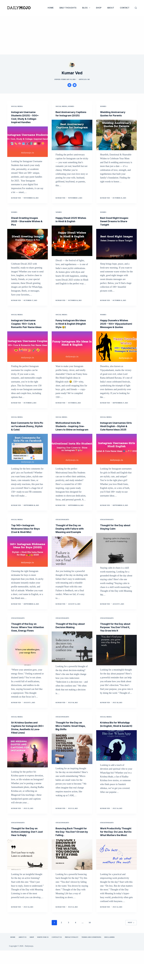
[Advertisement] (72, 35)
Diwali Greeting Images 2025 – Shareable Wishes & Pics (27, 221)
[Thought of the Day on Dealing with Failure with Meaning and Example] (72, 558)
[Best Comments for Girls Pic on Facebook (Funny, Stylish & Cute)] (27, 452)
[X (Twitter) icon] (75, 85)
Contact (124, 7)
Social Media (17, 106)
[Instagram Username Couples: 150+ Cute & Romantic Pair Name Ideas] (27, 350)
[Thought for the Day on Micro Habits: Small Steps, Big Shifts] (72, 759)
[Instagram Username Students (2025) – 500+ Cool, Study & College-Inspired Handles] (27, 141)
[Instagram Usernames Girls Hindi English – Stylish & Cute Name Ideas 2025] (116, 456)
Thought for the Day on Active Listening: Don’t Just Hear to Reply (26, 842)
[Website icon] (69, 85)
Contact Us (55, 951)
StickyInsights (62, 526)
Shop (98, 7)
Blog (86, 7)
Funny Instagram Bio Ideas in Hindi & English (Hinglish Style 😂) (70, 324)
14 (90, 936)
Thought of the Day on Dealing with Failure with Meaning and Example (71, 535)
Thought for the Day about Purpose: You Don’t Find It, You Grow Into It (116, 634)
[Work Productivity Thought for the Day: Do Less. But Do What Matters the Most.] (116, 868)
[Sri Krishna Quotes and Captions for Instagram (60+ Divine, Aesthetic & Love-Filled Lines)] (27, 762)
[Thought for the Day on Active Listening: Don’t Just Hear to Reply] (27, 864)
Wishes (71, 106)
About (110, 7)
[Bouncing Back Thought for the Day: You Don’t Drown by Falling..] (72, 864)
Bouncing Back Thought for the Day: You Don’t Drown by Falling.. (71, 842)
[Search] (136, 8)
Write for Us (41, 951)
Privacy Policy (70, 951)
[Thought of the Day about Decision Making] (72, 653)
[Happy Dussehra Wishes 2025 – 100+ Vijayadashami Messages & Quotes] (116, 350)
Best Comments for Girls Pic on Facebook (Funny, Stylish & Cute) (26, 429)
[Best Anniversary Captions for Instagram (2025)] (72, 138)
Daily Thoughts (67, 7)
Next (131, 936)
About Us (21, 951)
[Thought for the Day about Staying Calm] (116, 555)
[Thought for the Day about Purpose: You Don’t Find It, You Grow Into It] (116, 657)
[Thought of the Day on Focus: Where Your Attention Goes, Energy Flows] (27, 660)
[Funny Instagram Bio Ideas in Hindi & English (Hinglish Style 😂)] (72, 346)
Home (51, 7)
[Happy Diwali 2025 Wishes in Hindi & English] (72, 241)
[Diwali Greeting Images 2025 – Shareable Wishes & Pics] (27, 244)
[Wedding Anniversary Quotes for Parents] (116, 135)
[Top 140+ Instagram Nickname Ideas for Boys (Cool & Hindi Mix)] (27, 558)
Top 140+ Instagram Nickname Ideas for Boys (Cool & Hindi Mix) (27, 535)
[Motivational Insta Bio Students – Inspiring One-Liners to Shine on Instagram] (72, 456)
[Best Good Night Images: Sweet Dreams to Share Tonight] (116, 244)
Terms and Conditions (89, 951)
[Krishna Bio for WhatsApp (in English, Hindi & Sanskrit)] (116, 759)
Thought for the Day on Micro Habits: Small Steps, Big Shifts (70, 736)
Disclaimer (108, 951)
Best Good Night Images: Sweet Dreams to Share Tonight (116, 221)
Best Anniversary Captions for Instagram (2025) (70, 115)
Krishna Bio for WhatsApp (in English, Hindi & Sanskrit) (114, 736)
